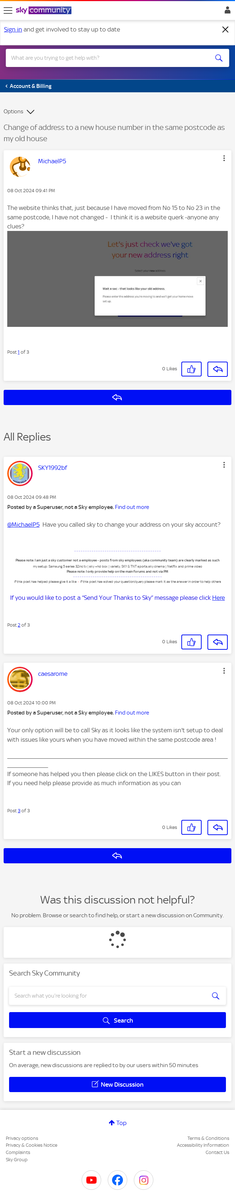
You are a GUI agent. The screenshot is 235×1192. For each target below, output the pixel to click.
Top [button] (121, 1122)
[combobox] (106, 58)
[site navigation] (8, 10)
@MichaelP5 (23, 524)
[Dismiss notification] (225, 29)
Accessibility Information (203, 1145)
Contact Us (217, 1152)
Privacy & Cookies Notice (31, 1145)
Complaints (18, 1152)
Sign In (226, 12)
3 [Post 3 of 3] (19, 810)
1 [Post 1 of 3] (19, 352)
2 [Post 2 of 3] (19, 625)
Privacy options (22, 1138)
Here (218, 597)
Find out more (132, 507)
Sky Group (17, 1159)
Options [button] (13, 111)
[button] (224, 158)
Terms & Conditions (208, 1138)
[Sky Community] (44, 10)
